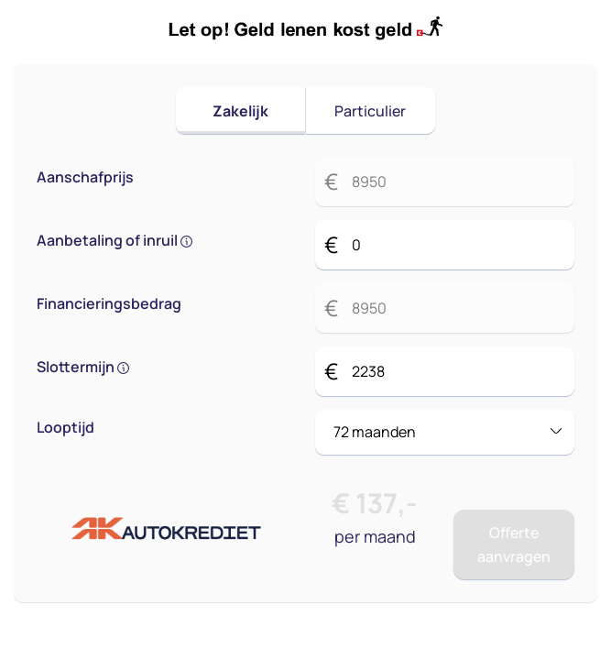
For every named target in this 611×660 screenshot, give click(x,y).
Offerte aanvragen (514, 544)
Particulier (370, 111)
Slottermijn (83, 367)
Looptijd (65, 427)
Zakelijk (240, 111)
